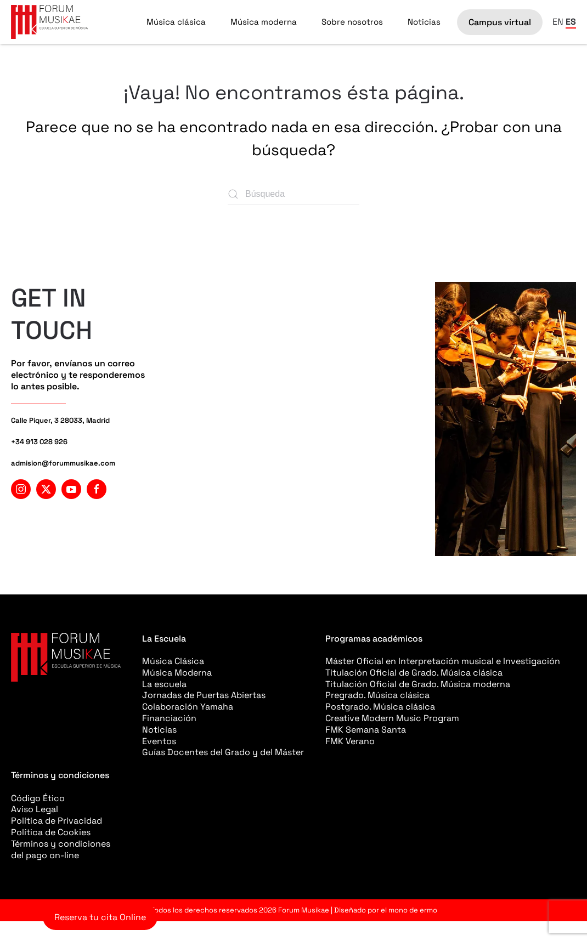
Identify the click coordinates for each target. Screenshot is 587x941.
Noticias (424, 21)
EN (557, 21)
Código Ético (38, 798)
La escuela (164, 684)
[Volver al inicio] (49, 22)
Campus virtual (500, 22)
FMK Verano (350, 741)
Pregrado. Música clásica (377, 695)
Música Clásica (173, 661)
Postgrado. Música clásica (380, 706)
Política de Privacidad (56, 820)
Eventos (159, 741)
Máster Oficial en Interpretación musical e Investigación (442, 661)
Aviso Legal (34, 809)
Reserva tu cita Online (100, 917)
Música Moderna (177, 672)
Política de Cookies (51, 832)
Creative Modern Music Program (392, 718)
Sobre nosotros (352, 21)
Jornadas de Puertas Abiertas (204, 695)
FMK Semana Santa (365, 729)
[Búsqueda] (293, 194)
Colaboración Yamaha (187, 706)
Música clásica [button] (176, 21)
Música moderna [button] (263, 21)
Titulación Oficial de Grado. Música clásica (414, 672)
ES (571, 21)
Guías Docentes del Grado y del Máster (223, 752)
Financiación (169, 718)
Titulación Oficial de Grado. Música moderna (417, 684)
